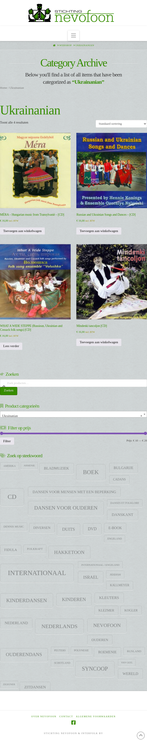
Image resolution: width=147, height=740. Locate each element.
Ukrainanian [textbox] (72, 416)
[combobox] (73, 414)
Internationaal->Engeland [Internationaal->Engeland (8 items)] (100, 564)
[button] (73, 35)
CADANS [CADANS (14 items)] (119, 479)
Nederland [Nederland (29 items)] (16, 623)
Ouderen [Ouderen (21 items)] (100, 640)
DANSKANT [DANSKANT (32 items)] (122, 515)
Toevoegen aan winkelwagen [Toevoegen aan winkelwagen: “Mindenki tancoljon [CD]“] (99, 342)
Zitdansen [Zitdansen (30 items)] (35, 687)
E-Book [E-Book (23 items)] (115, 528)
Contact (66, 716)
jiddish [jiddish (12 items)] (115, 574)
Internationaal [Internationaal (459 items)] (37, 572)
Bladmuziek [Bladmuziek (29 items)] (56, 468)
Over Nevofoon (44, 716)
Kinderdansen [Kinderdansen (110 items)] (26, 600)
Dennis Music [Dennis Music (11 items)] (14, 526)
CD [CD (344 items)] (11, 496)
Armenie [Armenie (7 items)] (29, 465)
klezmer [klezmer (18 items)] (106, 610)
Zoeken (8, 390)
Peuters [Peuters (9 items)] (60, 650)
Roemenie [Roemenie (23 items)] (107, 652)
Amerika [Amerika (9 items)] (9, 466)
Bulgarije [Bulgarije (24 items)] (123, 468)
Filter (7, 441)
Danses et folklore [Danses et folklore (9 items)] (124, 503)
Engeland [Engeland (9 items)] (114, 538)
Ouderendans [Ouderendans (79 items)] (24, 654)
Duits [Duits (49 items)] (68, 529)
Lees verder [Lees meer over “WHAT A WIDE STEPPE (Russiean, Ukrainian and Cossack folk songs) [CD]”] (11, 346)
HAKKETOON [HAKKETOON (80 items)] (69, 552)
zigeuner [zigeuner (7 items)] (9, 684)
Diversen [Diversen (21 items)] (41, 528)
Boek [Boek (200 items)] (91, 472)
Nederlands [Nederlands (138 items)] (59, 626)
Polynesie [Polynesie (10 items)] (81, 650)
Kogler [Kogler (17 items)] (131, 610)
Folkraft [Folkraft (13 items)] (35, 549)
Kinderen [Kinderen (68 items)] (74, 599)
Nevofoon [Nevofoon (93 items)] (107, 625)
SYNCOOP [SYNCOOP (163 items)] (95, 669)
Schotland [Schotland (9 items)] (62, 663)
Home (3, 87)
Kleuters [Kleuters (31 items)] (109, 598)
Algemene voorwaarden (96, 716)
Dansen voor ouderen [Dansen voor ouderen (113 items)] (65, 508)
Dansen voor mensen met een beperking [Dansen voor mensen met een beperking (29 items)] (74, 492)
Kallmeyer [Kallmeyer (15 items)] (119, 585)
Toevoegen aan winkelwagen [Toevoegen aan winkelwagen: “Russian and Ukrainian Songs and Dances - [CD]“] (99, 231)
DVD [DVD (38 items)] (92, 529)
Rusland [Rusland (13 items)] (134, 651)
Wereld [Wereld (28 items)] (130, 674)
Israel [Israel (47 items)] (90, 577)
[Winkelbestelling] (121, 124)
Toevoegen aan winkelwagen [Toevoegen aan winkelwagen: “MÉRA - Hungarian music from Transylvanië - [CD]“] (22, 231)
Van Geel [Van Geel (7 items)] (127, 662)
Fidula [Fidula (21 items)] (10, 550)
